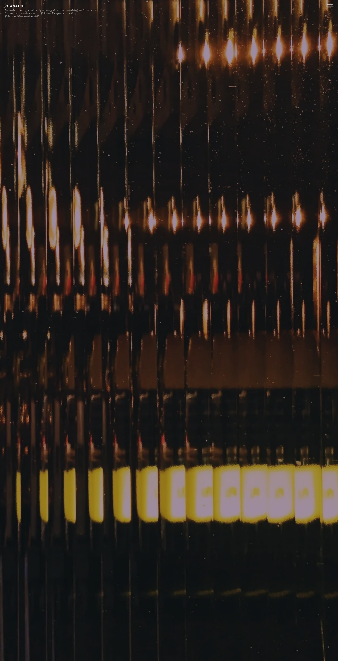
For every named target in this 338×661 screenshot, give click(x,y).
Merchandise (307, 6)
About (258, 6)
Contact (279, 6)
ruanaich (15, 6)
